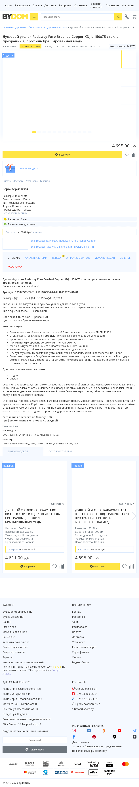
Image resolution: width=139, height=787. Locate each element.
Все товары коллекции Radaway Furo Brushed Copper (63, 246)
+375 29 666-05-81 (86, 688)
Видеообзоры (80, 662)
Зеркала (7, 657)
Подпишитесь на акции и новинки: (26, 731)
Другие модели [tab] (19, 456)
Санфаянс (9, 637)
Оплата (37, 5)
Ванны (6, 621)
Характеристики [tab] (37, 263)
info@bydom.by (84, 709)
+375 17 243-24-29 (86, 699)
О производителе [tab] (81, 263)
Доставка (50, 5)
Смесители (9, 627)
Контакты (128, 5)
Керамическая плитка (16, 642)
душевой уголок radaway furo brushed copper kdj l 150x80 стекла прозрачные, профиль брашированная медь (102, 521)
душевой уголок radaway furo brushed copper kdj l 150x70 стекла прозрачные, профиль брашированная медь (32, 521)
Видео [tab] (60, 262)
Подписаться (35, 749)
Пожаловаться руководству (89, 750)
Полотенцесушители (15, 647)
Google (55, 670)
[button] (32, 137)
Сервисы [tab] (14, 271)
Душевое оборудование (17, 611)
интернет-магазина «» (32, 666)
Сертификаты (80, 652)
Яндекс (7, 673)
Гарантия (45, 186)
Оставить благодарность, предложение (97, 746)
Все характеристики (15, 218)
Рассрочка (65, 5)
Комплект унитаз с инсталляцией (23, 662)
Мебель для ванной (15, 632)
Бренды (76, 611)
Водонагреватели (14, 652)
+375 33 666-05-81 (86, 693)
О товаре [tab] (14, 263)
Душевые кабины (13, 616)
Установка (80, 5)
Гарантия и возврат (96, 5)
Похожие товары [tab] (52, 456)
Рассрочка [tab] (32, 271)
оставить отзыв (30, 46)
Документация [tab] (109, 263)
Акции (8, 5)
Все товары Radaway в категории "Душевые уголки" (62, 252)
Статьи (76, 657)
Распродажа (22, 5)
